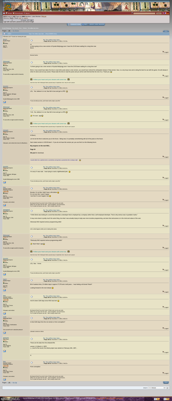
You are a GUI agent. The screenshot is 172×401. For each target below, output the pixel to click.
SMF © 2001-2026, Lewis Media (114, 398)
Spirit (5, 279)
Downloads (18, 13)
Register (101, 24)
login (20, 18)
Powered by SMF (100, 398)
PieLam (44, 16)
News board (15, 28)
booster (5, 86)
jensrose (6, 338)
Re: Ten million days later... (52, 40)
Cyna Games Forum (12, 1)
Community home (75, 24)
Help (85, 24)
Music (27, 13)
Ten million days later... (33, 28)
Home (9, 13)
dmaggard (6, 210)
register (25, 18)
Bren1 (5, 39)
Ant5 (4, 317)
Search (92, 24)
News (20, 28)
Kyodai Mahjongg (6, 28)
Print (166, 31)
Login (96, 24)
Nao (4, 187)
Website (25, 28)
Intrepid (5, 130)
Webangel (6, 61)
